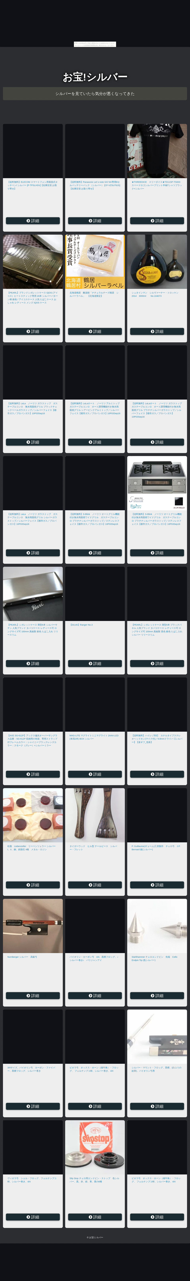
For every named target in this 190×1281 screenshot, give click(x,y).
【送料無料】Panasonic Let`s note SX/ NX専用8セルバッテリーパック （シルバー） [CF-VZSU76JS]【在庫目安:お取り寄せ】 (95, 185)
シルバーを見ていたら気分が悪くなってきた (95, 93)
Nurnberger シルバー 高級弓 (22, 957)
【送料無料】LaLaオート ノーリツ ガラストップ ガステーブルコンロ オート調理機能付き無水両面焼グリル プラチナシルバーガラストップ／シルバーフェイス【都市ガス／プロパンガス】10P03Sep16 (158, 410)
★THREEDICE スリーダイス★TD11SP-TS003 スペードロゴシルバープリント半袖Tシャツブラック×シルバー (157, 185)
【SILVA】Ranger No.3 (81, 624)
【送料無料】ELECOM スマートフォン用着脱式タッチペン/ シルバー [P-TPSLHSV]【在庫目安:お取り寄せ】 (32, 185)
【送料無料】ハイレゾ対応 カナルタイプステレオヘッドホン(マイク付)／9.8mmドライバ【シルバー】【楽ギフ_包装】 (157, 738)
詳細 (33, 221)
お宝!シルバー (95, 77)
